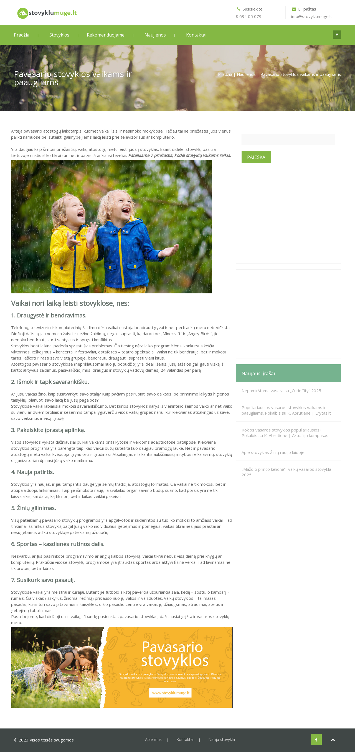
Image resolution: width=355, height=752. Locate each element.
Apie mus (153, 739)
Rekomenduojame (106, 35)
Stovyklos (59, 35)
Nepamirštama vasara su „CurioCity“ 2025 (281, 390)
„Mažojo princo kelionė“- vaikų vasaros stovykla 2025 (286, 471)
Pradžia (21, 35)
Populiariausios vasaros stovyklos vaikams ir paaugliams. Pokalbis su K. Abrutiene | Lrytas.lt (286, 410)
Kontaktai (196, 35)
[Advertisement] (288, 219)
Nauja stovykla (221, 739)
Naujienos (155, 35)
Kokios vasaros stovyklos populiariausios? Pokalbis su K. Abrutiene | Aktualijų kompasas (285, 432)
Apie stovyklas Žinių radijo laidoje (273, 452)
